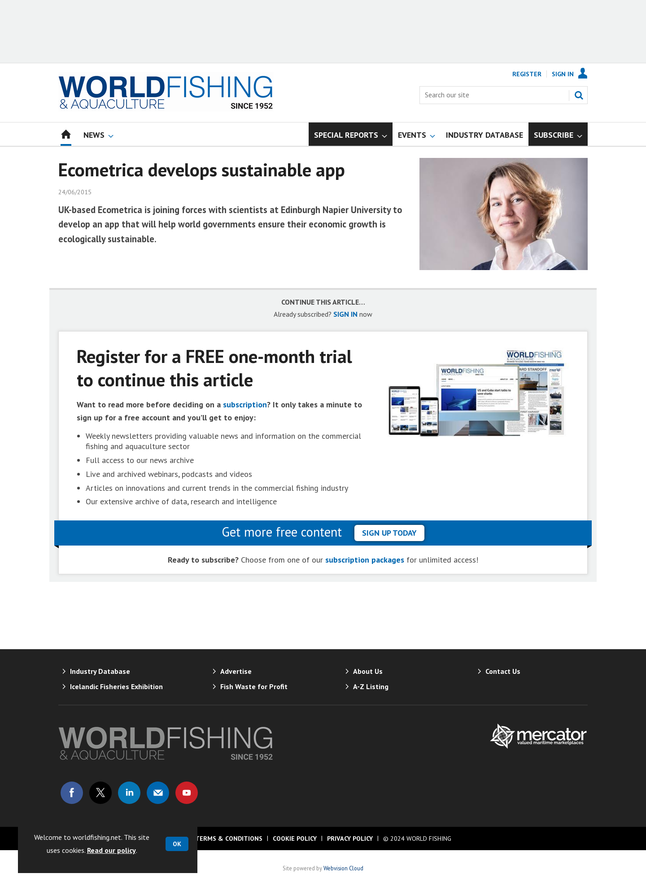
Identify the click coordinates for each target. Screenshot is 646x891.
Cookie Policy (295, 838)
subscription (245, 404)
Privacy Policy (350, 838)
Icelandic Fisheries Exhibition (116, 686)
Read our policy (111, 850)
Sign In (563, 74)
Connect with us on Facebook (71, 792)
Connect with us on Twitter (100, 792)
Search (579, 95)
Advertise (236, 671)
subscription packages (364, 560)
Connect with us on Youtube (186, 792)
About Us (368, 671)
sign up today (389, 533)
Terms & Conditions (228, 838)
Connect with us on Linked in (129, 792)
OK (177, 844)
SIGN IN (345, 314)
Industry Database (100, 671)
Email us (158, 792)
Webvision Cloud (343, 868)
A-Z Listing (370, 686)
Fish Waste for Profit (254, 686)
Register (526, 74)
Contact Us (502, 671)
